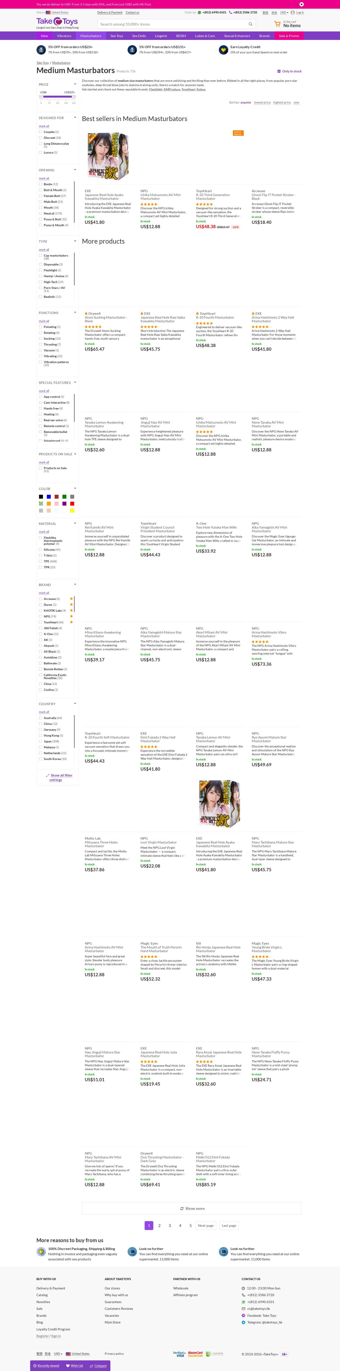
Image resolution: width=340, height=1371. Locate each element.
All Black (52, 651)
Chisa (50, 684)
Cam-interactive (57, 402)
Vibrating (53, 356)
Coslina (51, 689)
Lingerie (161, 36)
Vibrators (64, 36)
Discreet (52, 137)
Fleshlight (52, 270)
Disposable (53, 264)
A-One (51, 634)
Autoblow (52, 657)
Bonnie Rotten (55, 669)
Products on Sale (55, 469)
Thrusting (52, 344)
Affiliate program (185, 1295)
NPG (50, 616)
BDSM (181, 36)
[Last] (229, 1225)
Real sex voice (55, 420)
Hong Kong (53, 735)
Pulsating (52, 327)
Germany (52, 729)
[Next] (206, 1225)
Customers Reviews (119, 1308)
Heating (51, 414)
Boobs (51, 184)
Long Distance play (56, 145)
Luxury (50, 152)
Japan (51, 741)
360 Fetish (53, 628)
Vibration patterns (56, 363)
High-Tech (53, 282)
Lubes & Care (205, 36)
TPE (50, 561)
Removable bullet (55, 433)
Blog (39, 1322)
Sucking (52, 338)
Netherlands (55, 753)
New (44, 36)
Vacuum (51, 350)
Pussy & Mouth (56, 225)
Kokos (201, 89)
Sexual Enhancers (237, 36)
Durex (50, 604)
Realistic (52, 296)
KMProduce (172, 89)
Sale (39, 1308)
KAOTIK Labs (55, 610)
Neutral (53, 213)
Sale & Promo (289, 36)
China (50, 724)
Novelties (43, 1302)
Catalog (42, 1295)
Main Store (113, 1322)
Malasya (51, 747)
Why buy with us (116, 1295)
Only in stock (292, 71)
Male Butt (53, 201)
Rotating (51, 332)
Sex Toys (117, 36)
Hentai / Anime (56, 276)
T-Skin (50, 555)
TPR (49, 567)
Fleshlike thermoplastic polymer (53, 540)
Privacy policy (114, 1353)
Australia (53, 718)
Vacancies (112, 1315)
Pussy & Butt (55, 219)
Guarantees (113, 1302)
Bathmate (52, 663)
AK (48, 640)
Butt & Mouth (55, 190)
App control (54, 396)
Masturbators (90, 36)
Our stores (112, 1288)
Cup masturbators (56, 257)
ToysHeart (54, 622)
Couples (51, 132)
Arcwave (52, 599)
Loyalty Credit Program (53, 1329)
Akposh (51, 645)
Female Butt (55, 196)
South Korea (55, 759)
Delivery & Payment (50, 1288)
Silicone (52, 549)
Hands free (53, 408)
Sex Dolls (139, 36)
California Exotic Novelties (55, 676)
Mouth (51, 207)
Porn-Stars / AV (54, 289)
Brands (264, 36)
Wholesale (180, 1288)
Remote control (56, 426)
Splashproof (56, 440)
